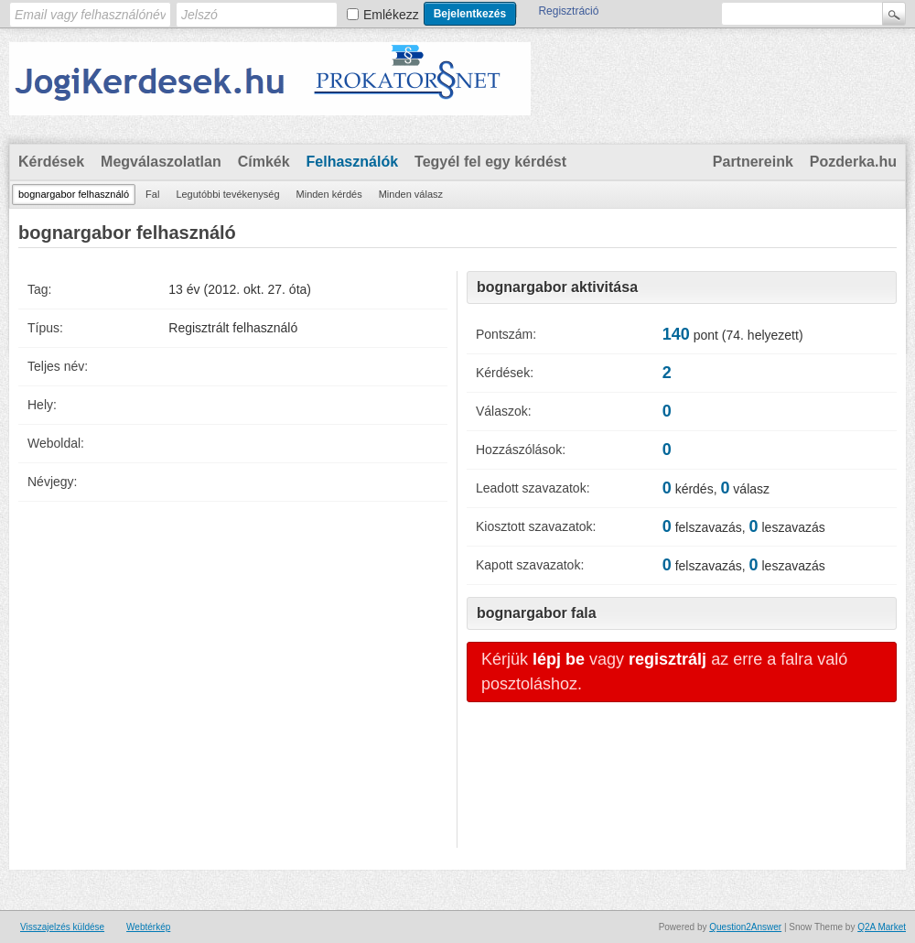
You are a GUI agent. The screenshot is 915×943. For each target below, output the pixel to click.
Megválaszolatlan (161, 161)
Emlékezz (391, 14)
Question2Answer (745, 927)
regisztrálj (667, 659)
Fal (152, 194)
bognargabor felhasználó (73, 194)
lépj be (559, 659)
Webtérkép (148, 927)
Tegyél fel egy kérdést (490, 161)
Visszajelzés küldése (62, 927)
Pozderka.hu (853, 161)
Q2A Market (881, 927)
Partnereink (753, 161)
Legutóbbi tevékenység (227, 194)
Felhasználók (352, 161)
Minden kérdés (329, 194)
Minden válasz (411, 194)
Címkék (264, 161)
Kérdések (51, 161)
